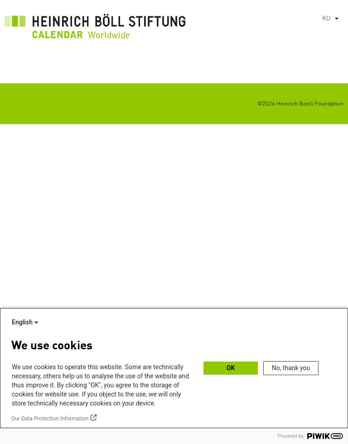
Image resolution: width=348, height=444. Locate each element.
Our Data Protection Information (49, 418)
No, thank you (291, 368)
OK (231, 368)
